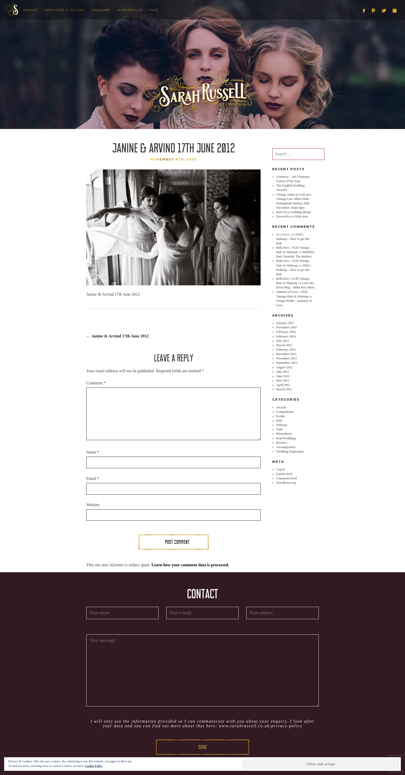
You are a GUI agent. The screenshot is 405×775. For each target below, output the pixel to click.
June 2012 (283, 376)
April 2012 (283, 385)
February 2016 (286, 332)
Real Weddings (286, 438)
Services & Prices (64, 10)
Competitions (285, 412)
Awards (281, 407)
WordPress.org (286, 483)
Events (280, 416)
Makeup (281, 425)
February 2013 (286, 349)
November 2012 (286, 358)
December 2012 (286, 354)
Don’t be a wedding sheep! (293, 212)
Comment (96, 383)
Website (92, 505)
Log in (280, 469)
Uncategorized (285, 447)
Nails (279, 429)
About (30, 10)
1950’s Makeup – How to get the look (292, 239)
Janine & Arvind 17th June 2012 (117, 336)
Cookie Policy (94, 766)
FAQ (154, 10)
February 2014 (286, 336)
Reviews (281, 443)
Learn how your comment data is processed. (190, 565)
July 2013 (282, 341)
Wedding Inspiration (289, 451)
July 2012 (282, 372)
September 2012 (286, 363)
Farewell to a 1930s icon (292, 216)
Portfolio (130, 10)
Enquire (101, 10)
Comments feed (286, 478)
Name (92, 452)
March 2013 (284, 345)
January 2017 (285, 323)
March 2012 (284, 389)
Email (92, 478)
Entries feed (284, 474)
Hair (279, 420)
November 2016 (286, 327)
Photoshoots (284, 433)
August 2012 (284, 367)
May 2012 (282, 380)
